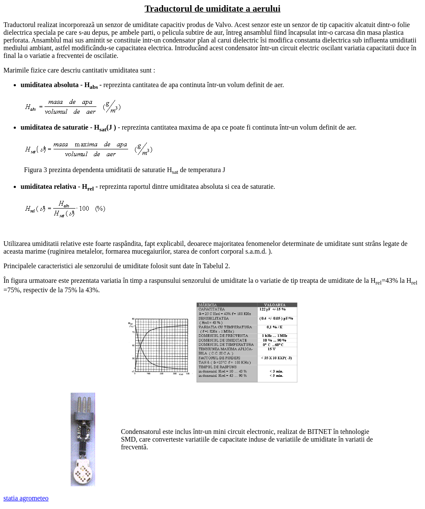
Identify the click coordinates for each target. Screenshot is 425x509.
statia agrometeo (25, 498)
